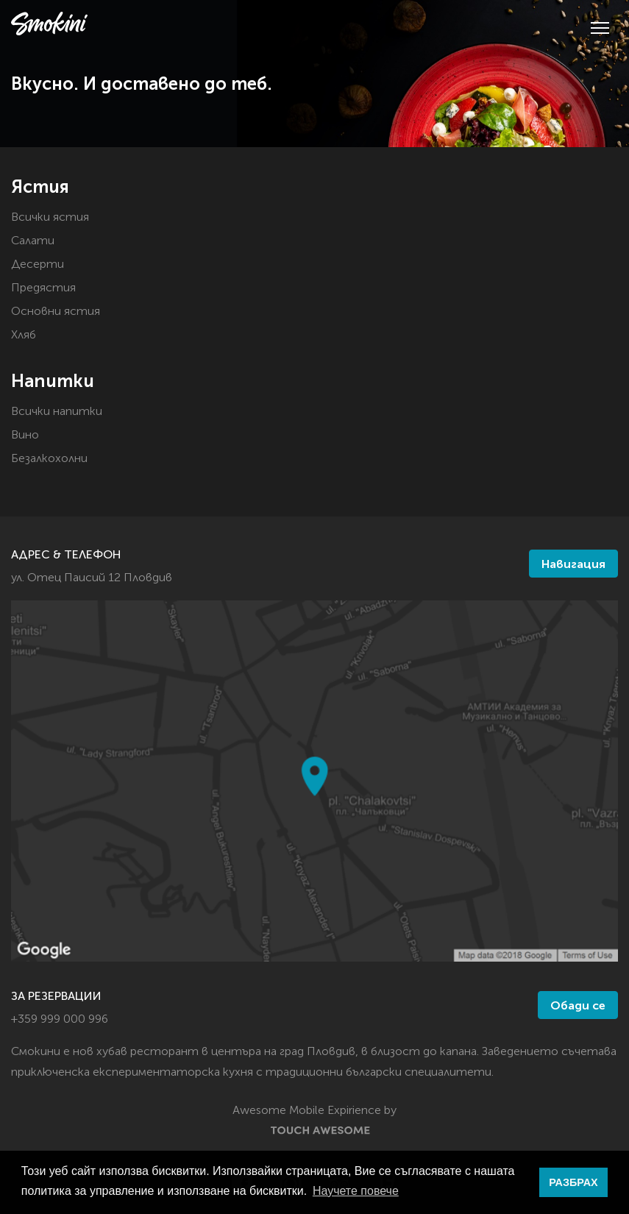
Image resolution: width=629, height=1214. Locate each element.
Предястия (43, 288)
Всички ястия (50, 218)
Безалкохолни (49, 459)
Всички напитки (56, 412)
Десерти (37, 265)
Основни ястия (55, 312)
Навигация (573, 565)
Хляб (23, 335)
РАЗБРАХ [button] (573, 1182)
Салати (32, 241)
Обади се (577, 1006)
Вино (25, 435)
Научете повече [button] (356, 1191)
